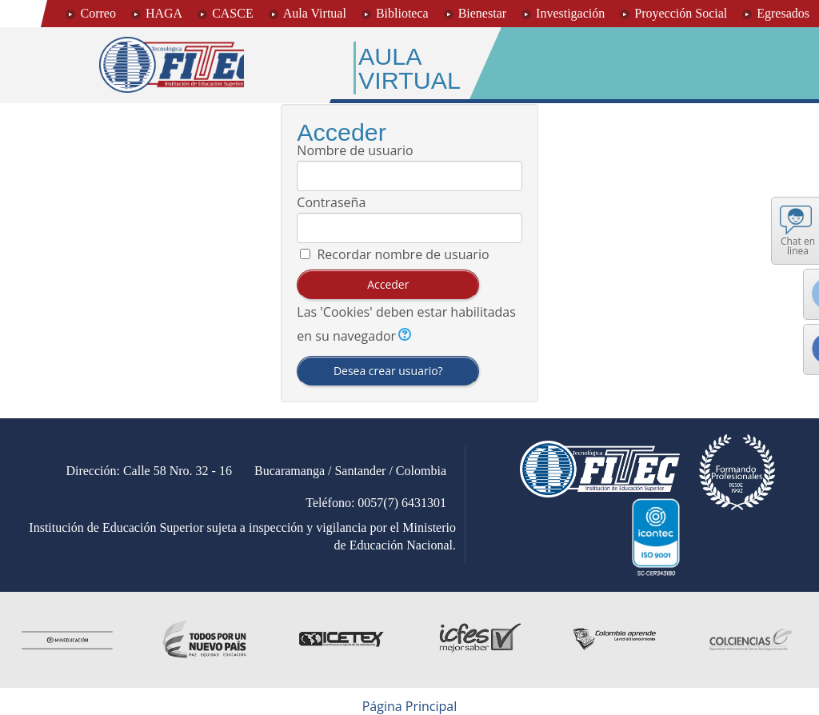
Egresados (783, 13)
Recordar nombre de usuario (403, 254)
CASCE (233, 13)
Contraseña (331, 202)
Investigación (570, 13)
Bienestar (482, 13)
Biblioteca (402, 13)
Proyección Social (680, 13)
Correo (97, 13)
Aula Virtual (314, 13)
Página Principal (409, 706)
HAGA (164, 13)
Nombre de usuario (355, 150)
